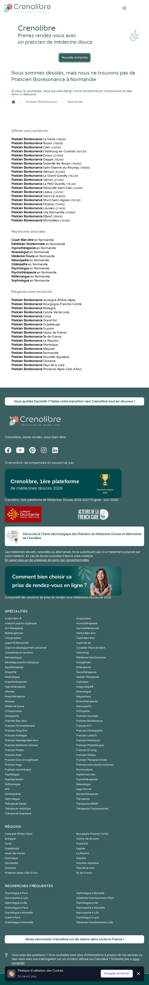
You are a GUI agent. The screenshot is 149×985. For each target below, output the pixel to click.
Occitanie (33, 361)
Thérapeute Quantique (18, 813)
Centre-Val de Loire (40, 312)
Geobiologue (12, 677)
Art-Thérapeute (14, 628)
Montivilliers (40, 220)
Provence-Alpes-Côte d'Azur (46, 369)
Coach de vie (83, 642)
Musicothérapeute (87, 701)
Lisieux (37, 192)
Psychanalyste (84, 769)
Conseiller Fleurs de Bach (90, 647)
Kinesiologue (83, 691)
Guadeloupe (35, 324)
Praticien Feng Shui (16, 730)
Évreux (37, 155)
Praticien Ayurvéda (87, 716)
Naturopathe (83, 706)
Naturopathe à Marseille (90, 907)
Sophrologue (12, 799)
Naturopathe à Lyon (16, 898)
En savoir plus (27, 976)
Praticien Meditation (88, 740)
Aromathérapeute (86, 623)
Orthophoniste (13, 711)
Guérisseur (82, 682)
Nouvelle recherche (75, 57)
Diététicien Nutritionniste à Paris (95, 898)
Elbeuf (36, 216)
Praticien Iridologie (16, 735)
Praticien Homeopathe (89, 730)
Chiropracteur (13, 638)
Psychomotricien (85, 774)
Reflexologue (12, 784)
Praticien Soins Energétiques (21, 760)
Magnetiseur (83, 696)
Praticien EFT (84, 725)
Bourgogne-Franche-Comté (46, 304)
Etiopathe (10, 672)
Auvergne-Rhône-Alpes (43, 300)
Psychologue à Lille (87, 903)
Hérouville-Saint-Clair (46, 188)
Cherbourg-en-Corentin (48, 151)
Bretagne (33, 308)
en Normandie (32, 240)
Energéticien (83, 662)
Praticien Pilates (14, 750)
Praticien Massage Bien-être (21, 740)
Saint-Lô (38, 196)
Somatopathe (13, 794)
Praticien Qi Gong (86, 750)
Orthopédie (83, 711)
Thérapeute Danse (15, 803)
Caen (36, 147)
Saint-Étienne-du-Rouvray (50, 167)
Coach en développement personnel (26, 647)
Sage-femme (83, 789)
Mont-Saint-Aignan (45, 200)
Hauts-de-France (38, 332)
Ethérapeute (83, 667)
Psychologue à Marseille (19, 912)
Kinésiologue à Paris (16, 907)
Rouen (37, 143)
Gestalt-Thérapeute (87, 677)
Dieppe (37, 159)
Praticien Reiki (13, 755)
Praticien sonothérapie (18, 769)
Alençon (38, 171)
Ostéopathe (12, 716)
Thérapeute (83, 799)
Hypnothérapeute (15, 686)
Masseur (10, 701)
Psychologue (12, 774)
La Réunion (35, 340)
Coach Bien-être (85, 638)
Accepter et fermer (116, 973)
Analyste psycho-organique (21, 623)
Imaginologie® (84, 686)
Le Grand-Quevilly (44, 176)
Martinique (34, 345)
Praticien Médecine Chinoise (21, 745)
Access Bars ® (13, 618)
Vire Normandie (43, 212)
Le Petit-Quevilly (43, 184)
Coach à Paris (12, 917)
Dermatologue (13, 657)
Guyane (32, 328)
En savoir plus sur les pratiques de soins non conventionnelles (47, 560)
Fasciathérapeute (86, 672)
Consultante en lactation (19, 652)
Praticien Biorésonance (41, 102)
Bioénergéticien (14, 633)
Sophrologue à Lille (16, 903)
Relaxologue (83, 784)
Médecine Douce (14, 706)
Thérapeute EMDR (87, 803)
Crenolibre (13, 437)
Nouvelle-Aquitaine (40, 357)
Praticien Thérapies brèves (91, 760)
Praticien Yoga (13, 764)
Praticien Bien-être (16, 721)
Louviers (38, 208)
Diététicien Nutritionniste (91, 657)
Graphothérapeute (16, 682)
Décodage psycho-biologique (22, 662)
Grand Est (34, 320)
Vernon (37, 180)
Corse (31, 316)
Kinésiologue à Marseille (19, 922)
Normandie (75, 102)
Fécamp (37, 204)
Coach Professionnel (16, 642)
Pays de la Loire (37, 365)
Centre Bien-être (86, 633)
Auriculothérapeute (87, 628)
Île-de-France (36, 336)
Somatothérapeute (87, 794)
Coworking (82, 652)
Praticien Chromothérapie (20, 725)
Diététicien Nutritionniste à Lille (94, 922)
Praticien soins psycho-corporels (95, 764)
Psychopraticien (14, 779)
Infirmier (10, 691)
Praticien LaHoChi (86, 735)
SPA (7, 789)
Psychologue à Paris (16, 893)
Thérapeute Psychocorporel (92, 808)
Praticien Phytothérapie (90, 745)
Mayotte (33, 349)
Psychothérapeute (87, 779)
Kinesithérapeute (15, 696)
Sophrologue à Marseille (90, 893)
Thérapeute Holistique (18, 808)
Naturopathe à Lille (87, 912)
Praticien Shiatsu (86, 755)
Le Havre (38, 139)
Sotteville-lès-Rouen (46, 163)
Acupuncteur (83, 618)
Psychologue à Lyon (87, 917)
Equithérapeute (14, 667)
